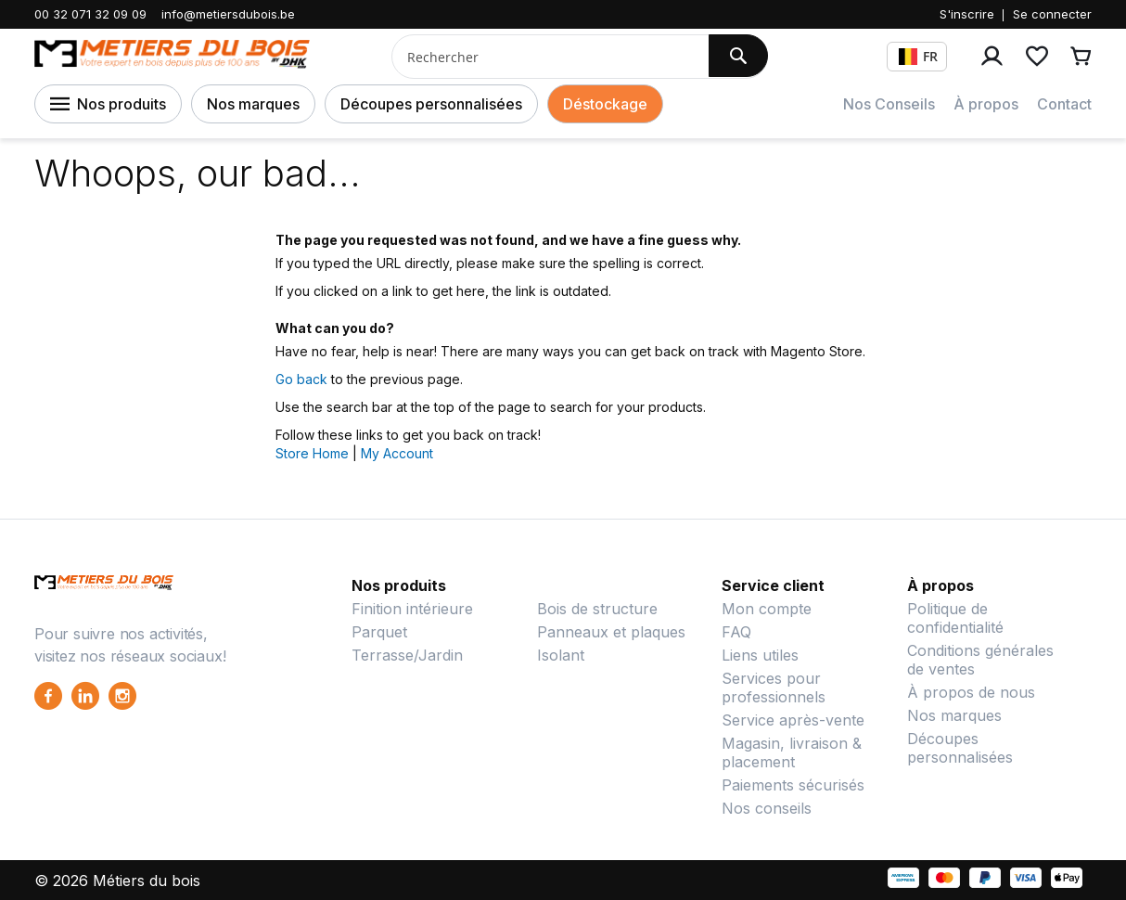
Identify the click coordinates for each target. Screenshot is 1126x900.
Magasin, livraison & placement (792, 752)
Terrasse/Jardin (407, 655)
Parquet (379, 632)
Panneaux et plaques (611, 632)
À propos (985, 104)
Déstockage (605, 104)
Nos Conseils (889, 104)
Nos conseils (767, 808)
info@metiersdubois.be (228, 13)
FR (918, 56)
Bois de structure (597, 608)
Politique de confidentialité (955, 617)
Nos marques (253, 104)
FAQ (736, 632)
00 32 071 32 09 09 (90, 13)
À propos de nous (971, 692)
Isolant (560, 655)
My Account (397, 453)
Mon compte (767, 608)
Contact (1064, 104)
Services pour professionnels (773, 687)
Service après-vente (793, 720)
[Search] (738, 55)
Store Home (312, 453)
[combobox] (543, 56)
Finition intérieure (412, 608)
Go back (301, 379)
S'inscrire (967, 13)
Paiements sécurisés (793, 785)
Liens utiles (760, 655)
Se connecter (1052, 13)
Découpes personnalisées (431, 104)
